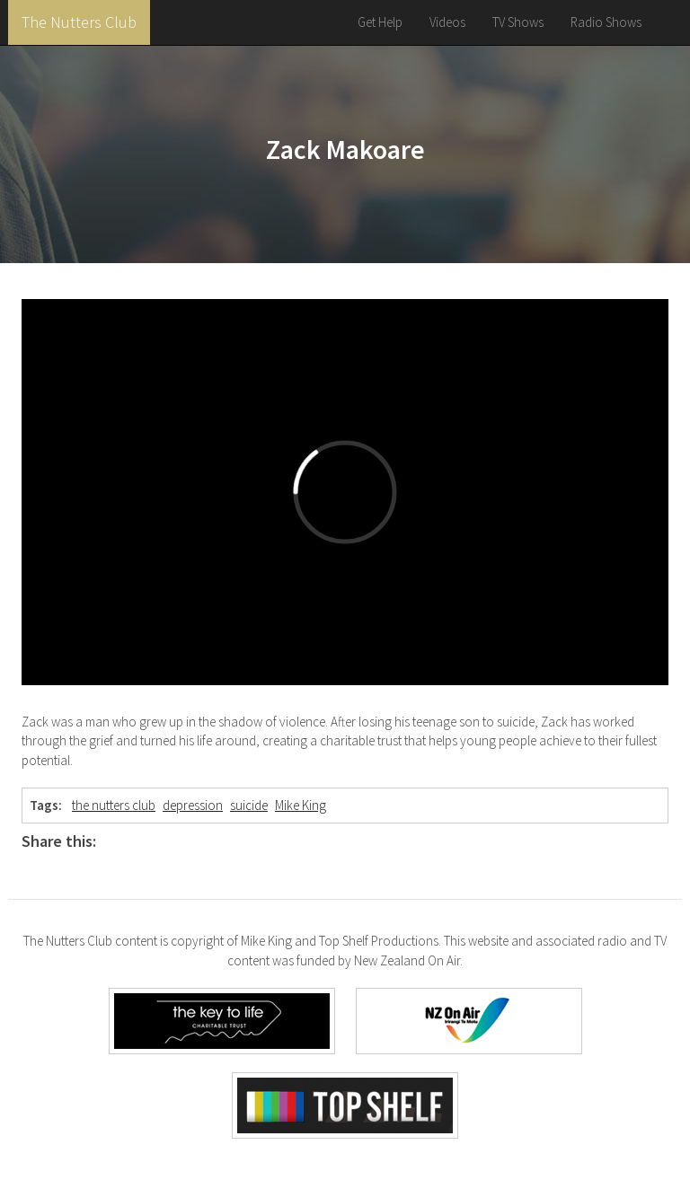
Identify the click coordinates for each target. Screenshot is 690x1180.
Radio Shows (606, 22)
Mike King (300, 805)
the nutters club (113, 805)
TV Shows (518, 22)
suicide (249, 805)
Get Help (380, 22)
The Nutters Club (79, 22)
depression (193, 805)
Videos (447, 22)
